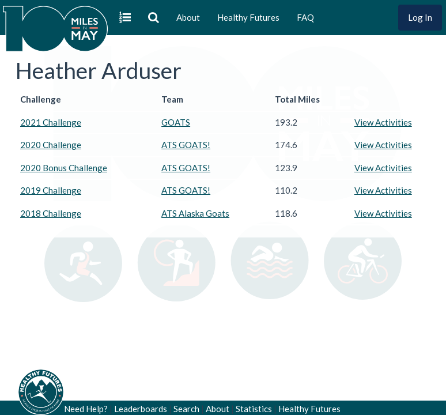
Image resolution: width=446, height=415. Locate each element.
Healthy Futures (248, 17)
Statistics (254, 408)
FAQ (305, 17)
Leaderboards (140, 408)
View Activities (383, 122)
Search (186, 408)
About (188, 17)
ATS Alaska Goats (195, 213)
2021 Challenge (50, 122)
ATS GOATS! (185, 144)
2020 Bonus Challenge (63, 168)
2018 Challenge (50, 213)
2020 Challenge (50, 144)
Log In (420, 17)
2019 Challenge (50, 190)
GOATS (175, 122)
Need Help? (86, 408)
